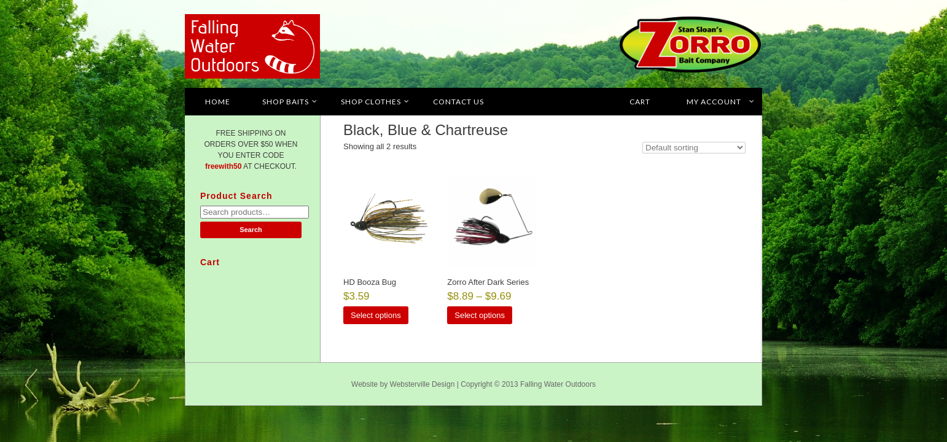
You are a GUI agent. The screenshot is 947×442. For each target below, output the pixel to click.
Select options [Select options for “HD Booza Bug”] (376, 315)
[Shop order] (694, 147)
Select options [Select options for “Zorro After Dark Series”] (479, 315)
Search (251, 229)
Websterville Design (422, 384)
